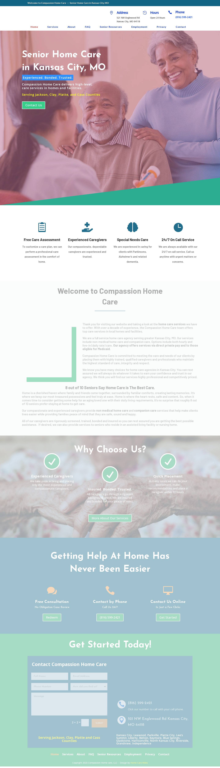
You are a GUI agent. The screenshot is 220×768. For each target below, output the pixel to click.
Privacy (161, 27)
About (71, 27)
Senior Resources (111, 27)
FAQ (87, 27)
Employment (139, 27)
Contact (181, 27)
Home (34, 27)
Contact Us (33, 107)
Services (52, 27)
